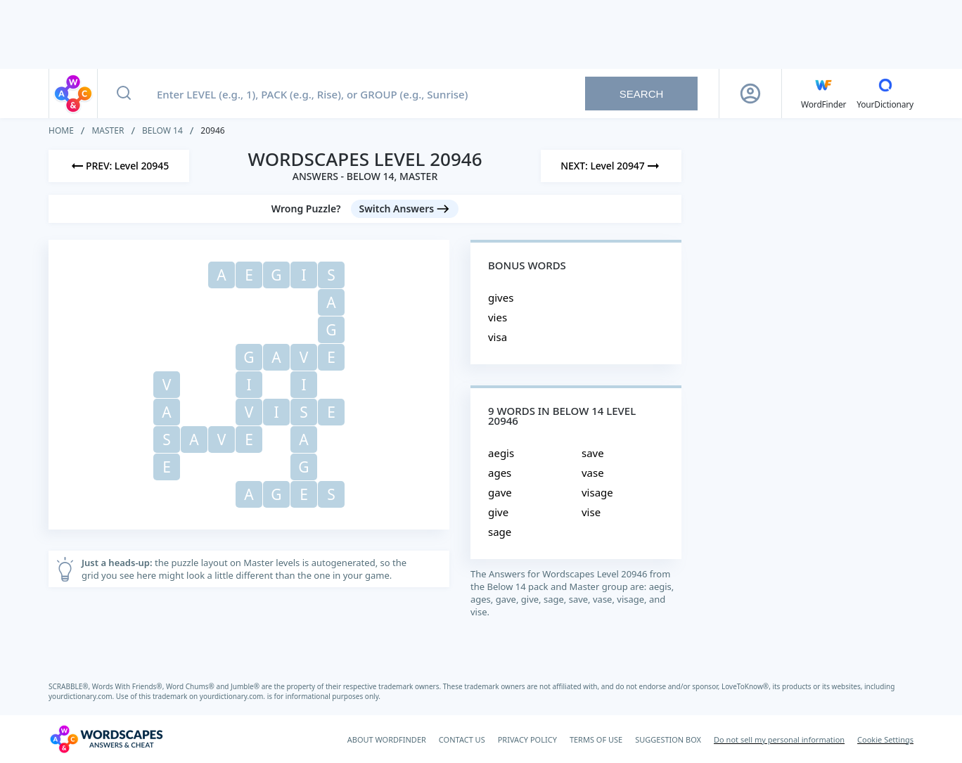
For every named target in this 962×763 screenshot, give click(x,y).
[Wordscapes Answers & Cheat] (106, 739)
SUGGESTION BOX (668, 739)
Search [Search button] (642, 94)
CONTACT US (462, 739)
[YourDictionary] (885, 93)
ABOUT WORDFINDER (386, 739)
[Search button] (124, 93)
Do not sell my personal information (779, 739)
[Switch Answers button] (405, 209)
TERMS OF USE (596, 739)
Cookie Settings (885, 739)
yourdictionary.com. (82, 696)
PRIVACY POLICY (527, 739)
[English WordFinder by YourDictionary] (823, 93)
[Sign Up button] (750, 93)
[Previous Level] (119, 166)
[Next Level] (611, 166)
